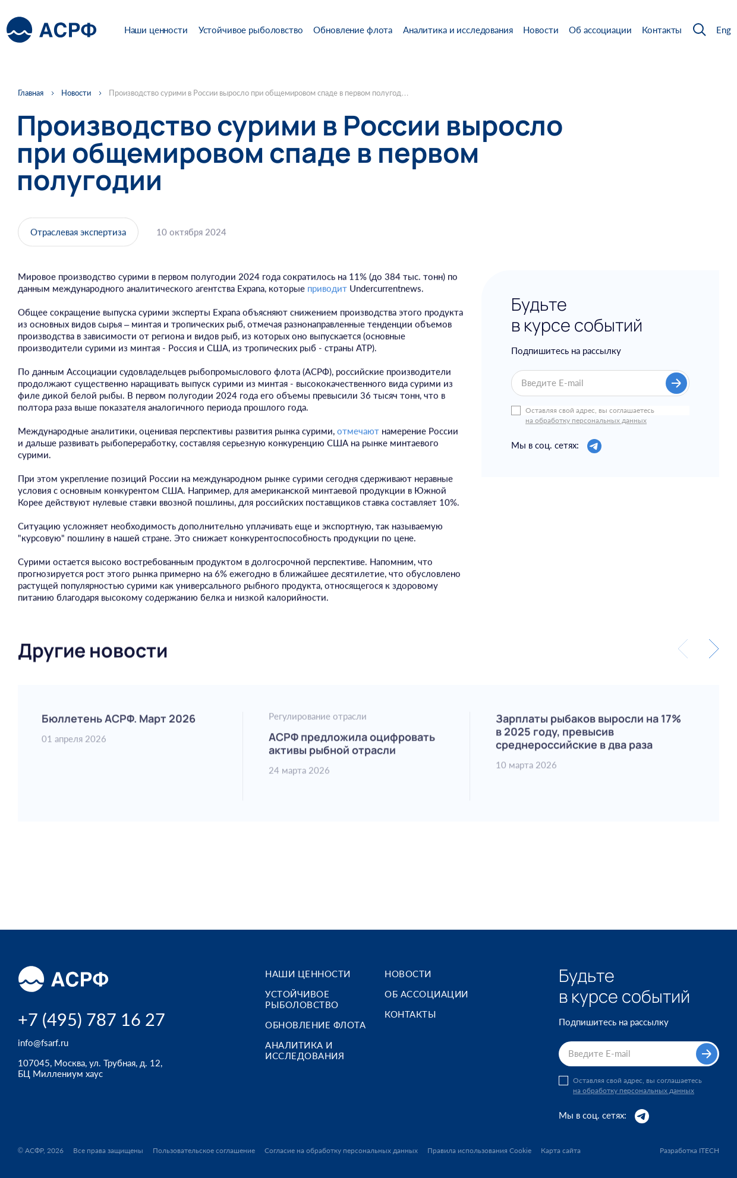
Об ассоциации (600, 29)
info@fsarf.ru (43, 1042)
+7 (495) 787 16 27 (91, 1019)
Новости (540, 29)
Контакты (662, 29)
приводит (327, 299)
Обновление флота (352, 29)
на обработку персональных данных (586, 422)
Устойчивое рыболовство (251, 29)
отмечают (358, 442)
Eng (723, 30)
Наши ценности (156, 29)
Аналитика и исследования (457, 29)
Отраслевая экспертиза (78, 236)
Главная (30, 93)
